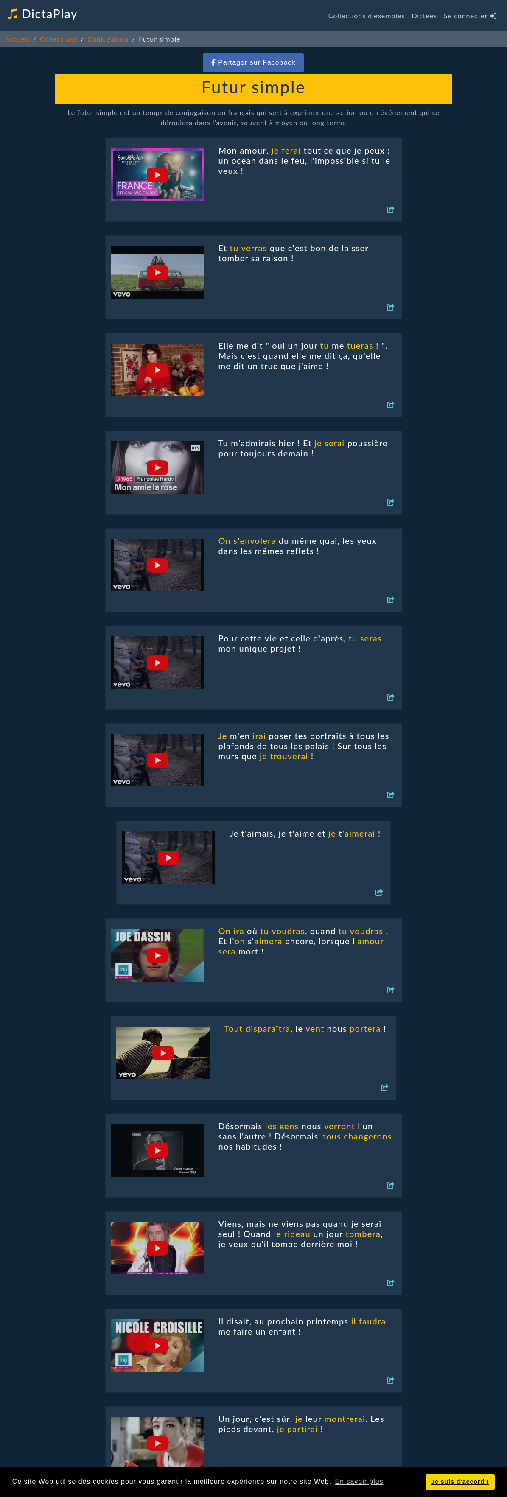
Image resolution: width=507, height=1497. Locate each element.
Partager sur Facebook (253, 62)
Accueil (17, 39)
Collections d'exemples (366, 15)
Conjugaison (108, 39)
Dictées (424, 15)
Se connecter (470, 15)
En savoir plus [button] (359, 1481)
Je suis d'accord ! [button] (460, 1481)
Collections (58, 39)
